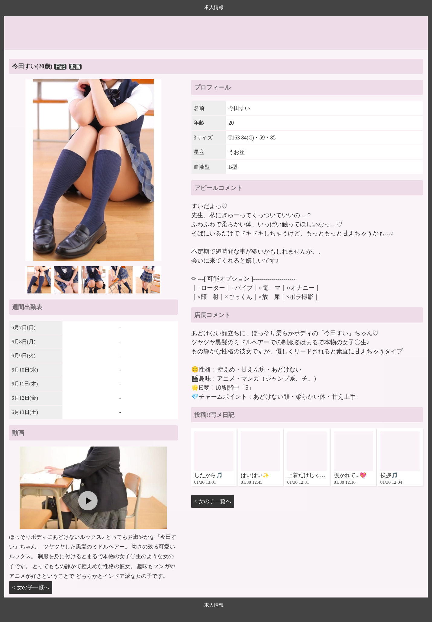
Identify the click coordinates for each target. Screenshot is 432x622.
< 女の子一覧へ (30, 587)
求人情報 (214, 7)
